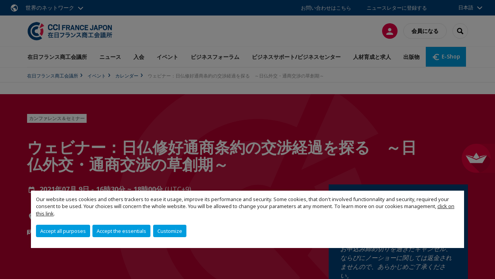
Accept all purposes (63, 230)
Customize (169, 230)
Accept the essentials (121, 230)
